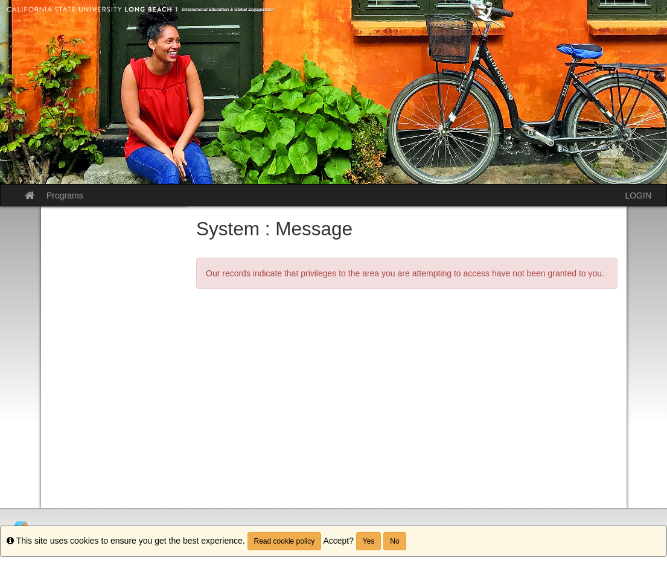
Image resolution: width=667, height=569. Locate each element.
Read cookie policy (284, 541)
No (394, 541)
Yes (369, 541)
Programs (64, 195)
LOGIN (638, 195)
